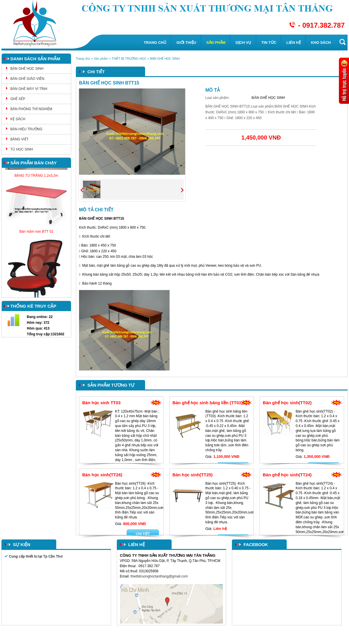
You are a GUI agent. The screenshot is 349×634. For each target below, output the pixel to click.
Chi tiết (143, 534)
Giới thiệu (186, 42)
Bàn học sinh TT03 (101, 402)
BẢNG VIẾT (19, 139)
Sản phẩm (216, 42)
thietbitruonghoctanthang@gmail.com (159, 576)
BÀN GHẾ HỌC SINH (27, 69)
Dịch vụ (243, 42)
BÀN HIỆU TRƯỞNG (26, 129)
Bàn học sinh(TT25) (192, 474)
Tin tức (268, 42)
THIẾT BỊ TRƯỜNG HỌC (129, 58)
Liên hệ (293, 42)
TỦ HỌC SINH (21, 149)
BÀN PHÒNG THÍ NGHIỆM (31, 109)
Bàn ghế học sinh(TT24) (287, 474)
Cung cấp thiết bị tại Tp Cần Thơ (35, 556)
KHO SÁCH (321, 42)
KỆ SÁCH (17, 119)
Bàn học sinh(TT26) (102, 474)
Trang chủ (155, 42)
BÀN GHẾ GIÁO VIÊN (27, 79)
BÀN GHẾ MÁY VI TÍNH (28, 89)
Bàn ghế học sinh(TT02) (287, 402)
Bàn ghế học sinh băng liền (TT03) (207, 402)
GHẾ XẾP (17, 99)
